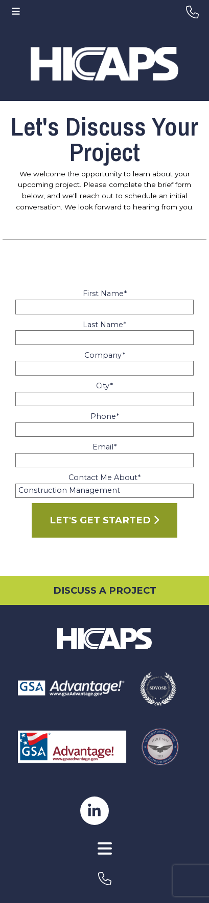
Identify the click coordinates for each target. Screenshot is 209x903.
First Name (105, 293)
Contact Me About (104, 477)
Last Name (104, 324)
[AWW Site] (104, 862)
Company (104, 355)
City (104, 385)
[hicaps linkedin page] (94, 809)
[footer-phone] (104, 878)
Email (104, 447)
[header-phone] (192, 12)
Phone (104, 416)
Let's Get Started (104, 520)
